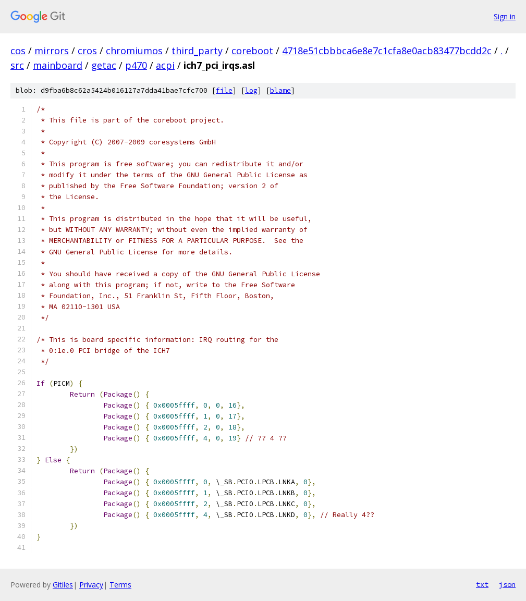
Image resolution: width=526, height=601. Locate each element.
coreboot (252, 50)
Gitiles (63, 585)
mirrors (51, 50)
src (17, 65)
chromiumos (134, 50)
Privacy (91, 585)
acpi (165, 65)
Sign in (505, 16)
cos (18, 50)
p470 (136, 65)
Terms (120, 585)
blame (280, 90)
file (224, 90)
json (507, 584)
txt (482, 584)
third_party (197, 50)
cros (87, 50)
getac (103, 65)
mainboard (57, 65)
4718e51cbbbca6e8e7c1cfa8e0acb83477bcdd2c (387, 50)
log (251, 90)
